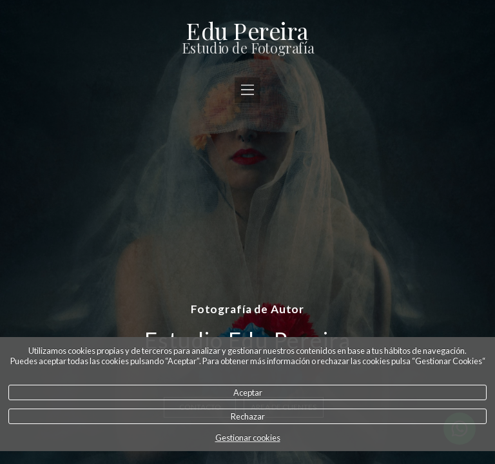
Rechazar (248, 416)
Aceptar (247, 392)
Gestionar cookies (247, 437)
